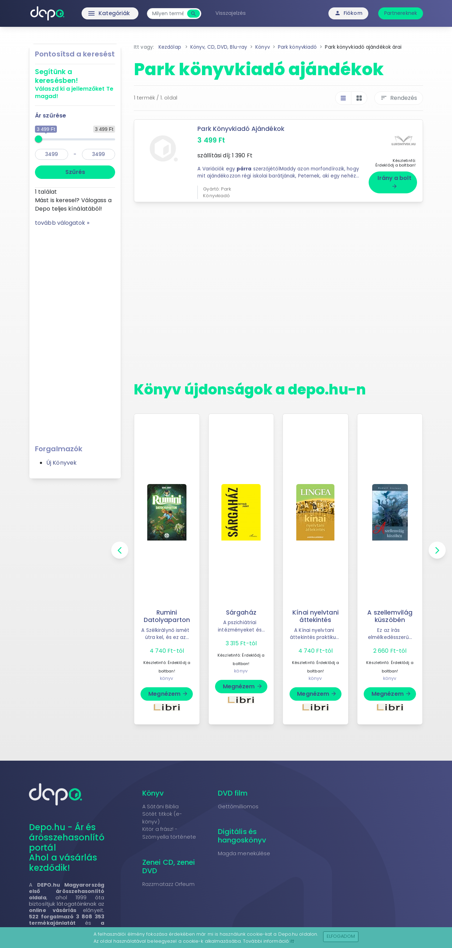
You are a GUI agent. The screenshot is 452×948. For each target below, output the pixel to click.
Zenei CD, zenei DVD (168, 864)
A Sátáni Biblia (160, 804)
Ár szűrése (50, 115)
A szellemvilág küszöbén (389, 614)
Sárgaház (241, 610)
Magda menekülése (244, 851)
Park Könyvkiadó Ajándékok (241, 129)
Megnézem (168, 691)
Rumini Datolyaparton (166, 614)
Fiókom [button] (348, 13)
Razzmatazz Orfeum (168, 881)
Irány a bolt (394, 179)
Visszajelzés (232, 13)
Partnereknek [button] (400, 13)
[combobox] (169, 14)
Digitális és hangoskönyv (242, 833)
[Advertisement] (75, 333)
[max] (98, 154)
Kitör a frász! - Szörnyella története (169, 830)
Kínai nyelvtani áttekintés (315, 614)
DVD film (233, 791)
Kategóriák (95, 13)
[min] (51, 154)
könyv (166, 676)
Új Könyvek (61, 463)
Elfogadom (341, 936)
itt (292, 941)
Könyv (153, 791)
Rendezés (398, 98)
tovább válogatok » (62, 223)
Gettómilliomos (238, 804)
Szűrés (75, 172)
